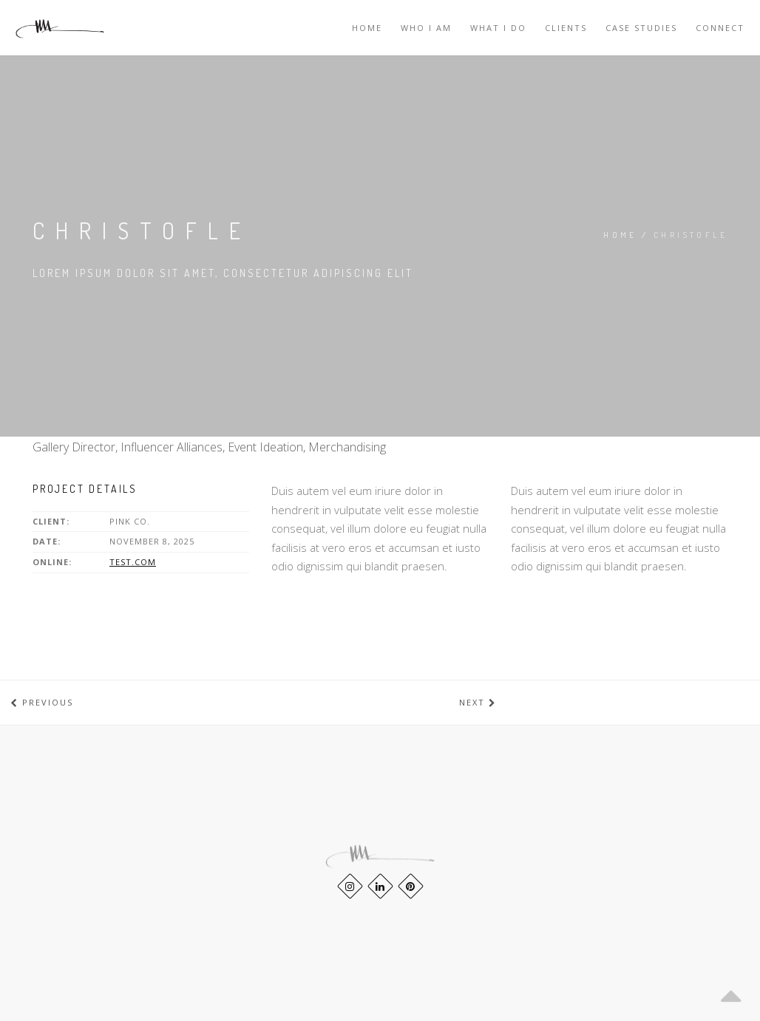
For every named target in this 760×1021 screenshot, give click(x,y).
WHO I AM (426, 27)
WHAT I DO (498, 27)
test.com (132, 561)
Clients (566, 27)
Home (367, 27)
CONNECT (720, 27)
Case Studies (641, 27)
